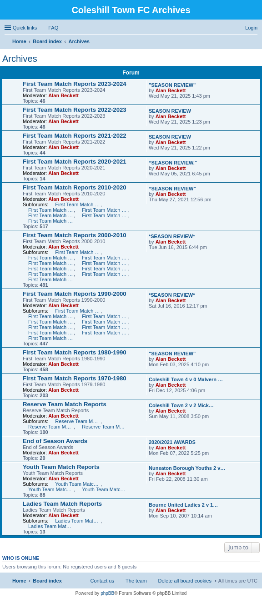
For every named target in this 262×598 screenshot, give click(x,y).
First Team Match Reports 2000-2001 (51, 279)
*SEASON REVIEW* (172, 236)
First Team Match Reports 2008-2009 (51, 257)
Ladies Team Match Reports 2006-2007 (51, 526)
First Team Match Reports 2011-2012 (51, 210)
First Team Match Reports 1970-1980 (74, 378)
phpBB (107, 593)
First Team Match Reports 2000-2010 (74, 235)
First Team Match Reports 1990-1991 (51, 338)
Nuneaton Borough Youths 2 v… (187, 468)
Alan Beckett (63, 95)
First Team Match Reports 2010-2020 (74, 187)
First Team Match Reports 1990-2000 (74, 293)
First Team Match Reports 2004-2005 (51, 268)
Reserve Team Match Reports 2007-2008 (78, 421)
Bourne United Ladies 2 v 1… (183, 505)
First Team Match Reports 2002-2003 (51, 274)
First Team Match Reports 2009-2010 (78, 252)
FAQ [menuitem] (53, 27)
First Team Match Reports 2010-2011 (78, 204)
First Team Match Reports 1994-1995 (51, 327)
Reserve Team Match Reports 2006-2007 (51, 426)
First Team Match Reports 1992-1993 (51, 332)
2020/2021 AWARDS (172, 442)
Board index (47, 580)
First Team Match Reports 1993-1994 (104, 327)
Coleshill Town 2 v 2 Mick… (181, 405)
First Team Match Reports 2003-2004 (104, 268)
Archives (19, 59)
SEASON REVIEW (170, 111)
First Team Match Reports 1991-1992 (104, 332)
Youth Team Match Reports (61, 466)
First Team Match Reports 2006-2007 (51, 263)
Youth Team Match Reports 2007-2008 (78, 484)
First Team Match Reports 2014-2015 (104, 215)
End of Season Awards (55, 441)
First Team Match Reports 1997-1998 (104, 316)
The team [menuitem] (136, 580)
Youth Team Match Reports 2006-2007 (51, 489)
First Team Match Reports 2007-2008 (104, 257)
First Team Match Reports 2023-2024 (74, 83)
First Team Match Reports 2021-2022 (74, 135)
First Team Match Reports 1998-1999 (51, 316)
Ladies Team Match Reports (62, 503)
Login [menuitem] (251, 27)
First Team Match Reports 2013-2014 (51, 215)
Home (19, 580)
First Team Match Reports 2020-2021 (74, 161)
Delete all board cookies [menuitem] (185, 580)
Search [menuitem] (253, 42)
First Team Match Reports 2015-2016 (51, 221)
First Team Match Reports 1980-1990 (74, 352)
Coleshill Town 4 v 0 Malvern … (186, 379)
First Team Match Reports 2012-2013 (104, 210)
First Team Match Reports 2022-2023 (74, 109)
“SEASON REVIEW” (172, 188)
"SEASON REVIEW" (172, 85)
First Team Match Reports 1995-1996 (104, 321)
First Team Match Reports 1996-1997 (51, 321)
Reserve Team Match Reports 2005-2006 (104, 426)
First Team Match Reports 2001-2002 (104, 274)
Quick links (25, 27)
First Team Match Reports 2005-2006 (104, 263)
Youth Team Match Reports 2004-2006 (104, 489)
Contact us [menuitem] (102, 580)
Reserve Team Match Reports (64, 404)
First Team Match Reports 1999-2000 (78, 311)
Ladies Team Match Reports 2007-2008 (78, 520)
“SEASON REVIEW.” (173, 162)
